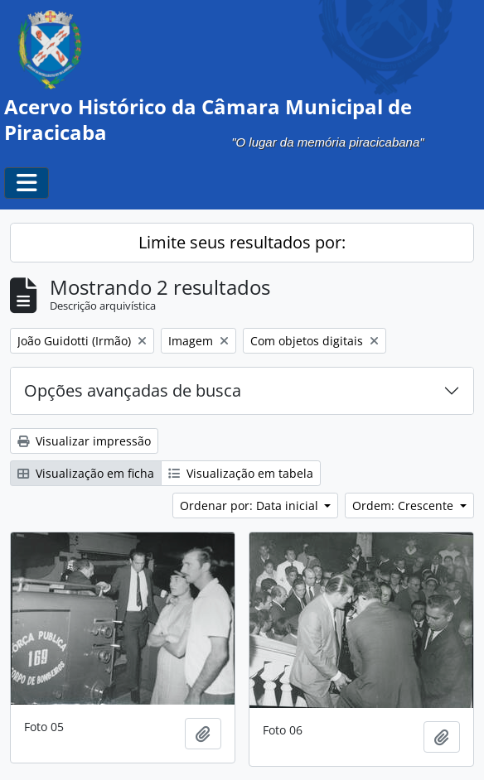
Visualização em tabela (240, 473)
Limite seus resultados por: (242, 242)
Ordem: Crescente (404, 505)
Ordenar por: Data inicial (251, 505)
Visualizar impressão (84, 441)
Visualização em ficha (85, 473)
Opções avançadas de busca (132, 390)
